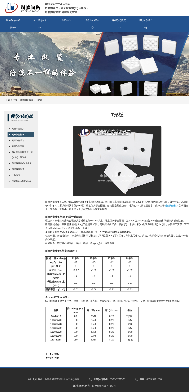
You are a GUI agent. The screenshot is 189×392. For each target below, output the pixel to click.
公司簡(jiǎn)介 (40, 24)
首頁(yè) (12, 100)
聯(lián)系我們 (145, 24)
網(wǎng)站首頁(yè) (13, 24)
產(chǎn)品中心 (92, 24)
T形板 (56, 354)
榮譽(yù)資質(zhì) (119, 24)
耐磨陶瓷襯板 (27, 100)
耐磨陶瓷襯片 (172, 205)
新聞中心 (66, 20)
